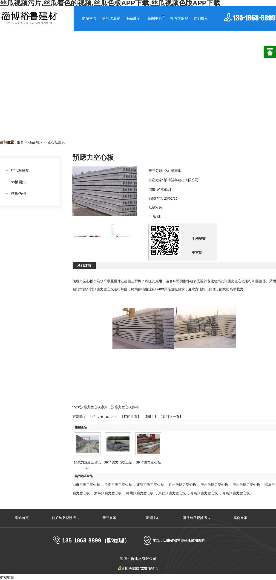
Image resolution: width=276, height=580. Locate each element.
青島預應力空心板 (204, 493)
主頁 (20, 142)
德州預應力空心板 (140, 493)
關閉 (150, 417)
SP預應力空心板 (148, 462)
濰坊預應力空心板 (150, 484)
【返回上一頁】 (171, 417)
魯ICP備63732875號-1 (138, 569)
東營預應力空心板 (172, 493)
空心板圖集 (56, 142)
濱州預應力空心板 (214, 484)
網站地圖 (7, 577)
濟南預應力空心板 (118, 484)
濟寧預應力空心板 (108, 493)
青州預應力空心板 (182, 484)
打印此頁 (131, 417)
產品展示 (36, 142)
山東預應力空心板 (86, 484)
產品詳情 (84, 265)
